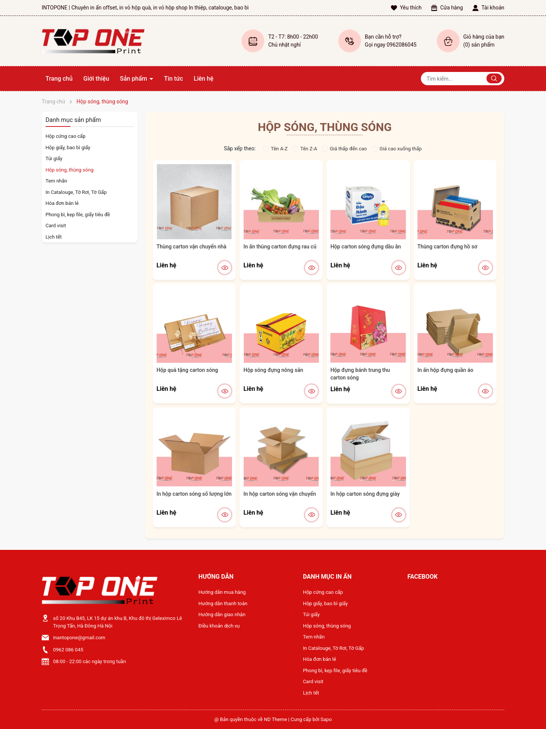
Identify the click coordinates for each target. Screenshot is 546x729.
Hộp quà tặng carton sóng (187, 370)
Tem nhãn (56, 181)
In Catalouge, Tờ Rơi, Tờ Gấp (76, 192)
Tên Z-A (305, 148)
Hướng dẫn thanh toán (222, 603)
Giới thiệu (96, 78)
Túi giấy (54, 158)
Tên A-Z (275, 148)
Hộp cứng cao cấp (65, 136)
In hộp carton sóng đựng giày (365, 494)
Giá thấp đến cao (344, 148)
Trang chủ (59, 78)
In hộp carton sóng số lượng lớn (194, 494)
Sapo (326, 719)
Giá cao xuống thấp (397, 148)
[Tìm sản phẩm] (462, 78)
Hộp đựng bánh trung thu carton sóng (360, 374)
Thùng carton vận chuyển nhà (191, 247)
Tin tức (173, 78)
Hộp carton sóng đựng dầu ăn (365, 247)
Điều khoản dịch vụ (219, 626)
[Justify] (494, 78)
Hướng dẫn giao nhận (221, 614)
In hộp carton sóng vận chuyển (279, 494)
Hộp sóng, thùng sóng (69, 170)
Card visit (56, 225)
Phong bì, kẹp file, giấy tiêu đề (78, 214)
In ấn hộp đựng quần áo (445, 370)
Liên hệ (203, 78)
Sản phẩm (134, 78)
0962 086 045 (68, 650)
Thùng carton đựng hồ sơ (447, 247)
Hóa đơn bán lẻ (62, 203)
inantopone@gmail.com (79, 637)
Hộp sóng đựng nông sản (273, 370)
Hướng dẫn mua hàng (222, 592)
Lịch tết (54, 237)
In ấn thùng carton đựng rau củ (279, 247)
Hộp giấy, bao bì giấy (68, 147)
